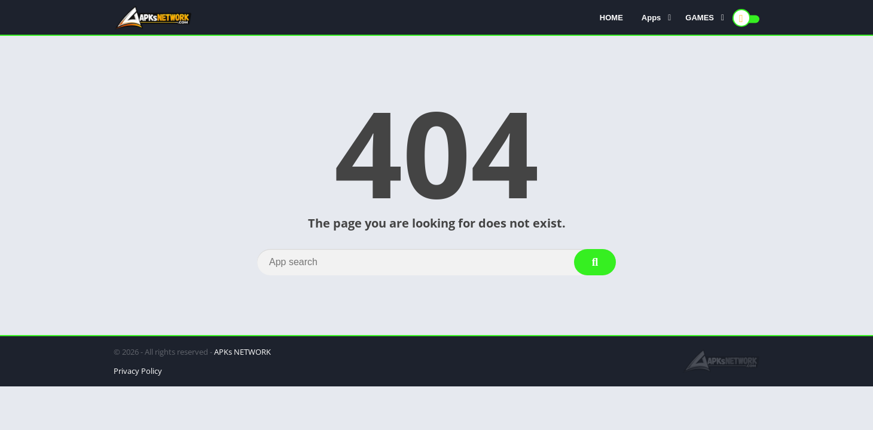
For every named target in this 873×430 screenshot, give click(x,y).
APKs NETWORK (242, 351)
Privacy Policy (138, 371)
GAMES (699, 18)
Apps (651, 18)
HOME (611, 18)
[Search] (436, 262)
